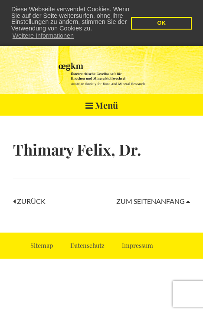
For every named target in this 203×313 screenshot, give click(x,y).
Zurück (29, 200)
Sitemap (41, 245)
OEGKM (101, 67)
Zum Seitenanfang (153, 200)
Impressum (137, 245)
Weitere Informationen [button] (43, 35)
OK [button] (161, 23)
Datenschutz (87, 245)
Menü (101, 104)
